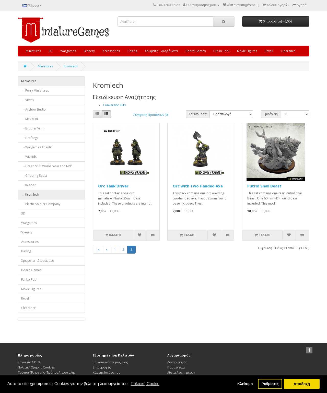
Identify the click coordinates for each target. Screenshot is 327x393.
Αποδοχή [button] (302, 384)
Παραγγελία (176, 367)
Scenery (89, 51)
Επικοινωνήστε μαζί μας (110, 362)
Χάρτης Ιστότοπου (107, 372)
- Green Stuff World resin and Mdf (46, 166)
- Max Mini (29, 119)
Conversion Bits (114, 105)
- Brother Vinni (32, 128)
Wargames (68, 51)
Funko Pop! (221, 51)
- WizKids (29, 156)
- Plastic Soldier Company (40, 204)
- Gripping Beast (34, 175)
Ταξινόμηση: (198, 114)
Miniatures (33, 51)
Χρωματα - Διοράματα (161, 51)
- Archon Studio (33, 109)
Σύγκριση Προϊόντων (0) (150, 115)
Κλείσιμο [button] (245, 384)
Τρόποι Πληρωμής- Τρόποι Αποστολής (46, 372)
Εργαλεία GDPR (29, 362)
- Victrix (27, 100)
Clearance (288, 51)
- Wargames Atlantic (36, 147)
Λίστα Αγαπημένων (181, 372)
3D (51, 51)
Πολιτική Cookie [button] (145, 384)
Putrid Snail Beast (264, 185)
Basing (132, 51)
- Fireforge (30, 138)
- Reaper (28, 185)
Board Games (195, 51)
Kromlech (71, 66)
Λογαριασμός (177, 362)
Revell (269, 51)
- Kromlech (30, 194)
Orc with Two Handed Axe (198, 185)
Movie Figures (247, 51)
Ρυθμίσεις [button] (270, 384)
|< (98, 249)
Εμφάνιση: (271, 114)
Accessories (111, 51)
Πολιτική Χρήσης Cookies (36, 367)
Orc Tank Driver (113, 185)
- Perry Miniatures (35, 90)
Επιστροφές (102, 367)
